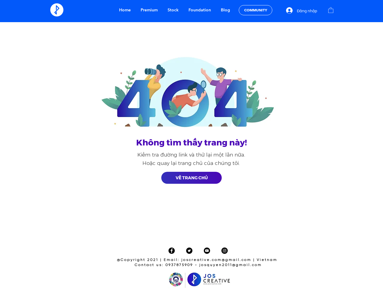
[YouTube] (207, 251)
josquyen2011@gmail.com (230, 265)
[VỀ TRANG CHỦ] (191, 178)
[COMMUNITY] (255, 10)
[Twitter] (189, 251)
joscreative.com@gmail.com (216, 260)
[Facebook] (171, 251)
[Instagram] (224, 251)
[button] (330, 10)
